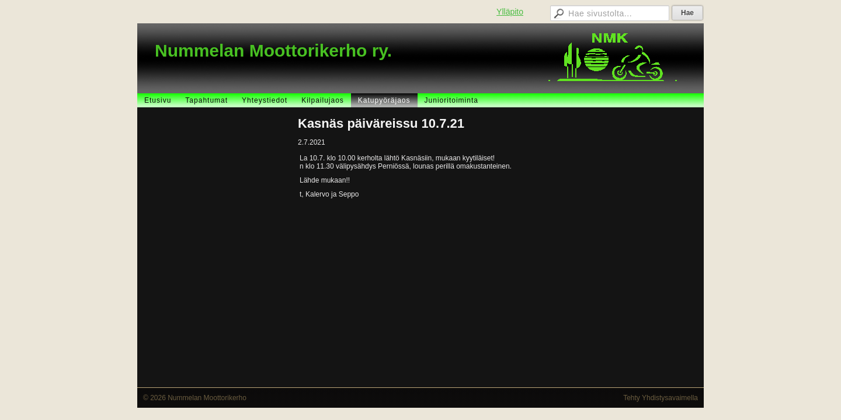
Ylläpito (509, 11)
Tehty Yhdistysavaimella (660, 398)
